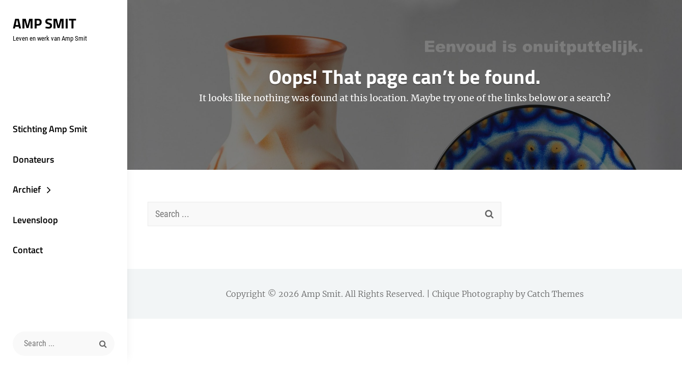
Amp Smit (44, 23)
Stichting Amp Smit (50, 129)
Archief (27, 189)
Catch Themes (555, 294)
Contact (28, 250)
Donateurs (33, 159)
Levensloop (35, 220)
